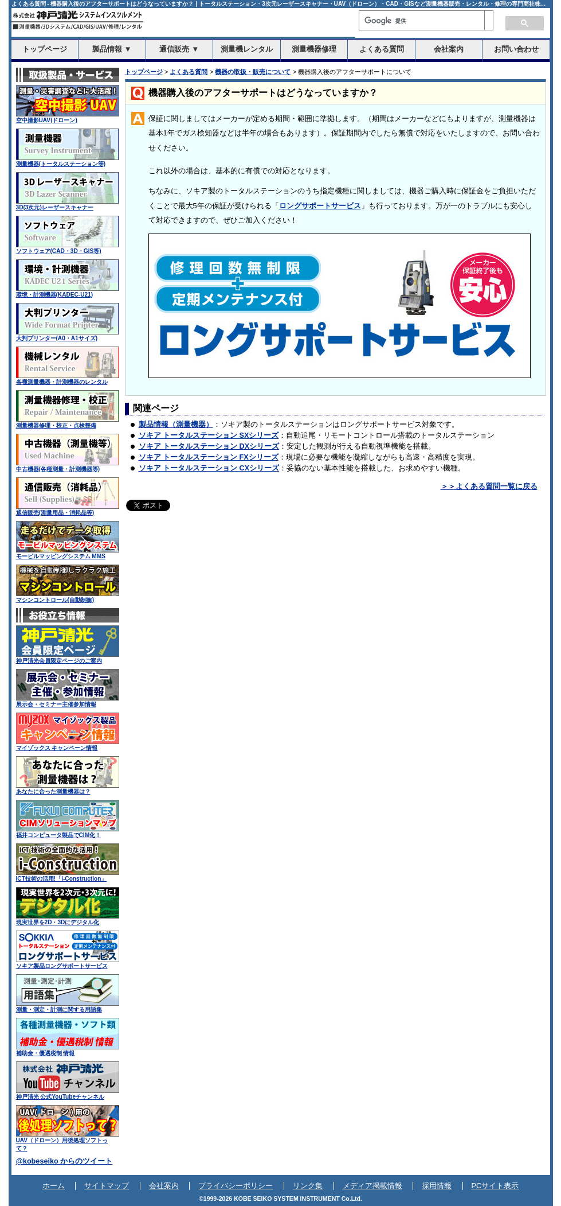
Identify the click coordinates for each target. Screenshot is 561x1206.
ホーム (53, 1186)
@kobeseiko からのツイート (64, 1161)
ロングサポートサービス (320, 206)
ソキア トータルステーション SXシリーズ (209, 435)
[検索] (421, 20)
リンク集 (308, 1186)
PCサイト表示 (495, 1186)
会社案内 (164, 1186)
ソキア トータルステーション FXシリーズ (208, 457)
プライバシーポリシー (235, 1186)
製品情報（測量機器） (176, 425)
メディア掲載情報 (372, 1186)
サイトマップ (106, 1186)
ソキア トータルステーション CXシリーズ (209, 468)
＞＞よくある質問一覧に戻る (489, 487)
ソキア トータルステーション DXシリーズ (209, 446)
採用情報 (437, 1186)
